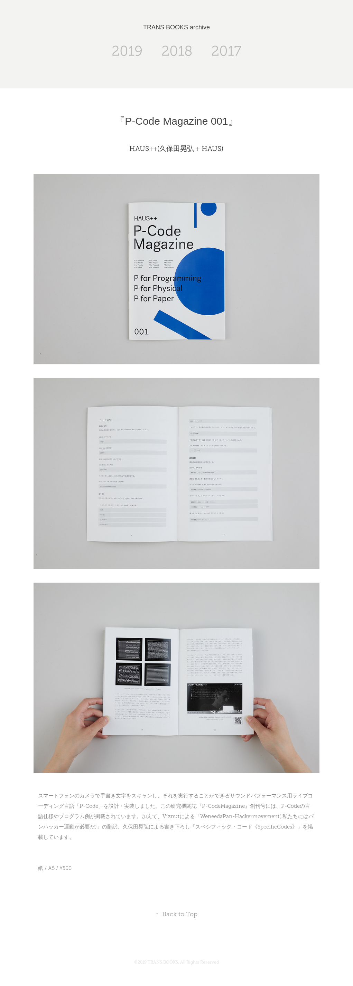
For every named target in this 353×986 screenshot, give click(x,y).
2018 (177, 51)
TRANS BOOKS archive (176, 27)
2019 (127, 51)
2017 (226, 51)
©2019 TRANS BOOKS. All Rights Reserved (176, 962)
